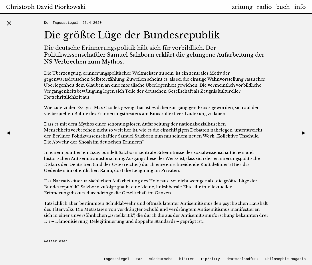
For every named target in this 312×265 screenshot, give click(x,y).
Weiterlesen (56, 241)
